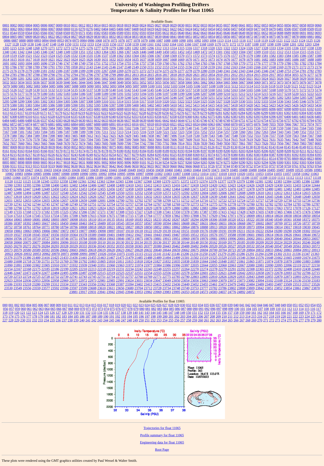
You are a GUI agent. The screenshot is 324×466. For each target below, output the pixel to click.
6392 (249, 117)
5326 (211, 101)
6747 (211, 120)
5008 (150, 78)
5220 (295, 94)
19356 (55, 235)
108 (266, 309)
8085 (135, 147)
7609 (188, 139)
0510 (318, 29)
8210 (295, 151)
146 (164, 312)
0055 (280, 25)
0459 (249, 29)
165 (277, 312)
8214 (6, 155)
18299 (204, 219)
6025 (203, 109)
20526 (222, 246)
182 (58, 316)
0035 (219, 25)
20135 (148, 242)
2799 (112, 75)
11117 (308, 177)
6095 (264, 109)
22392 (278, 269)
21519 (204, 257)
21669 (297, 257)
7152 (226, 128)
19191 (222, 231)
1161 (150, 44)
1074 (106, 40)
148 (176, 312)
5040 (66, 82)
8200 (226, 151)
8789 (280, 158)
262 (212, 320)
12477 (241, 189)
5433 (310, 105)
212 (236, 316)
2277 (181, 71)
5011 (173, 78)
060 (23, 309)
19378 (83, 235)
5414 (203, 105)
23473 (222, 284)
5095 (128, 86)
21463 (101, 257)
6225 (119, 113)
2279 (196, 71)
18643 (213, 223)
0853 (204, 37)
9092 (105, 162)
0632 (165, 33)
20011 (260, 238)
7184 (44, 132)
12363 (101, 181)
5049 (120, 82)
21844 (204, 261)
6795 (318, 120)
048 (277, 305)
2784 (6, 75)
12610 (260, 193)
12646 (278, 197)
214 (247, 316)
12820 (64, 208)
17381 (194, 212)
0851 (188, 37)
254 (165, 320)
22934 (18, 280)
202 (176, 316)
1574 (211, 56)
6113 (6, 113)
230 (22, 320)
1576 (226, 56)
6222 (97, 113)
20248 (315, 242)
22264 (185, 269)
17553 (45, 216)
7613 (219, 139)
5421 (257, 105)
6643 (173, 120)
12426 (250, 185)
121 (22, 312)
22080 (250, 265)
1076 (121, 40)
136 (111, 312)
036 (212, 305)
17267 (92, 212)
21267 (213, 254)
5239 (120, 97)
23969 (157, 292)
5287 (310, 97)
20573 (8, 250)
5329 (234, 101)
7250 (188, 132)
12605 (213, 193)
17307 (111, 212)
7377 (318, 132)
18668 (241, 223)
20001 (241, 238)
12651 (8, 200)
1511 (272, 52)
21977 (148, 265)
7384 (28, 136)
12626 (92, 197)
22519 (111, 273)
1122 (287, 40)
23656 (120, 288)
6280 (211, 113)
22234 (129, 269)
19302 (306, 231)
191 (111, 316)
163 (265, 312)
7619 (249, 139)
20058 (8, 242)
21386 (27, 257)
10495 (271, 170)
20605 (83, 250)
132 (87, 312)
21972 (129, 265)
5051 (135, 82)
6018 (150, 109)
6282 (226, 113)
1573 (204, 56)
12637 (194, 197)
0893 (37, 40)
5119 (279, 86)
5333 (264, 101)
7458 (150, 136)
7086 (66, 128)
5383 (28, 105)
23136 (297, 280)
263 (218, 320)
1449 (158, 52)
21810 (111, 261)
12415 (166, 185)
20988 (74, 254)
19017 (288, 227)
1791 (51, 67)
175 (16, 316)
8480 (166, 158)
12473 (213, 189)
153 (206, 312)
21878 (278, 261)
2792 (66, 75)
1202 (300, 44)
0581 (89, 33)
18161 (120, 219)
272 (271, 320)
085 (171, 309)
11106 (245, 177)
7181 (21, 132)
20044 (297, 238)
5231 (59, 97)
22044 (204, 265)
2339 (211, 71)
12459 (139, 189)
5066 (234, 82)
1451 (173, 52)
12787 (316, 204)
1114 (228, 40)
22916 (316, 276)
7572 (13, 139)
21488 (148, 257)
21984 (157, 265)
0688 (280, 33)
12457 (120, 189)
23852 (278, 288)
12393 (18, 185)
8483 (188, 158)
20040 (278, 238)
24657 (222, 292)
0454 (211, 29)
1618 (36, 59)
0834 (127, 37)
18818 (92, 227)
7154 (242, 128)
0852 (196, 37)
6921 (173, 124)
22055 (213, 265)
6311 (36, 117)
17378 (185, 212)
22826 (222, 276)
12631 (139, 197)
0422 (173, 29)
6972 (242, 124)
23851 (269, 288)
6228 (142, 113)
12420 (213, 185)
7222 (173, 132)
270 (259, 320)
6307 (6, 117)
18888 (204, 227)
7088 (74, 128)
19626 (288, 235)
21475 (120, 257)
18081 (36, 219)
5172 (303, 90)
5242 (143, 97)
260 (200, 320)
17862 (176, 216)
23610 (101, 288)
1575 (219, 56)
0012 (82, 25)
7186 (59, 132)
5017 (219, 78)
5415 (211, 105)
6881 (51, 124)
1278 (105, 48)
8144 (280, 147)
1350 (74, 52)
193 (123, 316)
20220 (269, 242)
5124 (317, 86)
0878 (295, 37)
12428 (259, 185)
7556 (265, 136)
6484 (6, 120)
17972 (241, 216)
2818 (173, 75)
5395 (97, 105)
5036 (36, 82)
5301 (36, 101)
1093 (205, 40)
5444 (13, 109)
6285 (249, 113)
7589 (74, 139)
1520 (21, 56)
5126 (13, 90)
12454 (92, 189)
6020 (165, 109)
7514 (181, 136)
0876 (280, 37)
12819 (55, 208)
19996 (232, 238)
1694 (28, 63)
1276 (89, 48)
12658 (73, 200)
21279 (222, 254)
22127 (306, 265)
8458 (97, 158)
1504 (242, 52)
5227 (28, 97)
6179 (58, 113)
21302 (278, 254)
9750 (242, 166)
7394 (44, 136)
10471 (215, 170)
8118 (181, 147)
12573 (167, 193)
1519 (13, 56)
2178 (21, 71)
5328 (226, 101)
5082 (29, 86)
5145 (150, 90)
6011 (135, 109)
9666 (188, 166)
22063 (232, 265)
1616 (21, 59)
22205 (73, 269)
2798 (105, 75)
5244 (158, 97)
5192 (127, 94)
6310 (28, 117)
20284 (45, 246)
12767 (157, 204)
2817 (166, 75)
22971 (73, 280)
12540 (64, 193)
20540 (269, 246)
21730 (36, 261)
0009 (59, 25)
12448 (36, 189)
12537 (55, 193)
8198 (211, 151)
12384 (287, 181)
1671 (196, 59)
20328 (64, 246)
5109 (219, 86)
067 (64, 309)
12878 (157, 208)
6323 (43, 117)
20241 (297, 242)
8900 (36, 162)
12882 (194, 208)
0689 (287, 33)
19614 (269, 235)
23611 (111, 288)
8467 (120, 158)
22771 (157, 276)
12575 (176, 193)
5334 (272, 101)
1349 (66, 52)
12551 (129, 193)
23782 (213, 288)
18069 (27, 219)
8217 (28, 155)
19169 (194, 231)
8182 (127, 151)
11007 (177, 174)
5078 (318, 82)
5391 (82, 105)
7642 (295, 139)
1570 (181, 56)
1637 (143, 59)
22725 (36, 276)
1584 (287, 56)
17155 (18, 212)
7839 (204, 143)
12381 (259, 181)
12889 (250, 208)
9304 (310, 162)
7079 (13, 128)
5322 (181, 101)
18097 (64, 219)
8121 (188, 147)
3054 (287, 75)
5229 (44, 97)
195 (135, 316)
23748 (176, 288)
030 (182, 305)
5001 (97, 78)
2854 (211, 75)
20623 (120, 250)
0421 (165, 29)
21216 (194, 254)
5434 (318, 105)
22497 (83, 273)
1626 (89, 59)
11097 (163, 177)
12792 (36, 208)
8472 (135, 158)
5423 (272, 105)
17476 (306, 212)
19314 (315, 231)
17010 (269, 208)
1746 (59, 63)
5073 (280, 82)
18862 (176, 227)
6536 (36, 120)
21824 (148, 261)
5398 (120, 105)
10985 (37, 174)
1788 (28, 67)
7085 (59, 128)
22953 (36, 280)
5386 (51, 105)
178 (34, 316)
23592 (55, 288)
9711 (204, 166)
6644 (181, 120)
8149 (302, 147)
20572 (316, 246)
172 (318, 312)
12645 (269, 197)
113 (295, 309)
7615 (234, 139)
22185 (45, 269)
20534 (260, 246)
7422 (105, 136)
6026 (211, 109)
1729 (51, 63)
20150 (204, 242)
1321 (219, 48)
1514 (295, 52)
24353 (185, 292)
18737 (306, 223)
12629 (120, 197)
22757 (129, 276)
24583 (213, 292)
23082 (250, 280)
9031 (82, 162)
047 (271, 305)
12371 (175, 181)
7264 (272, 132)
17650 (101, 216)
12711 (176, 200)
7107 (143, 128)
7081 (28, 128)
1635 (135, 59)
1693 (21, 63)
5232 (66, 97)
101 (242, 309)
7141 (196, 128)
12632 (148, 197)
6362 (203, 117)
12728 (269, 200)
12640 (222, 197)
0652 (264, 33)
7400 (59, 136)
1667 (166, 59)
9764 (318, 166)
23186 (8, 284)
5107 (204, 86)
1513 (287, 52)
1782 (303, 63)
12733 (297, 200)
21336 (296, 254)
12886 (232, 208)
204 (188, 316)
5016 (211, 78)
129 (70, 312)
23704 (138, 288)
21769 (64, 261)
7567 (310, 136)
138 (123, 312)
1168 (203, 44)
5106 (196, 86)
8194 (188, 151)
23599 (83, 288)
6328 (51, 117)
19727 (45, 238)
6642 (166, 120)
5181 (51, 94)
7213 (120, 132)
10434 (57, 170)
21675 (316, 257)
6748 (219, 120)
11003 (167, 174)
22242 (139, 269)
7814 (181, 143)
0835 (135, 37)
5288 (318, 97)
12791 (27, 208)
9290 (242, 162)
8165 (36, 151)
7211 (105, 132)
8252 (97, 155)
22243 (148, 269)
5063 (211, 82)
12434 (306, 185)
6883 (66, 124)
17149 (8, 212)
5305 (66, 101)
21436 (73, 257)
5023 (257, 78)
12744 (36, 204)
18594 (167, 223)
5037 (44, 82)
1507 (249, 52)
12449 (45, 189)
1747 (66, 63)
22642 (241, 273)
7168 (13, 132)
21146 (175, 254)
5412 (188, 105)
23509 (288, 284)
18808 (83, 227)
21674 (306, 257)
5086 (59, 86)
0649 (242, 33)
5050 (127, 82)
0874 (265, 37)
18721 (288, 223)
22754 (111, 276)
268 (248, 320)
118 (5, 312)
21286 (241, 254)
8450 (82, 158)
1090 (182, 40)
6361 (196, 117)
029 (176, 305)
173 (5, 316)
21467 (111, 257)
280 (319, 320)
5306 (74, 101)
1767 (219, 63)
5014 (196, 78)
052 (301, 305)
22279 (222, 269)
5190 (112, 94)
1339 (318, 48)
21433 (64, 257)
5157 (188, 90)
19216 (250, 231)
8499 (242, 158)
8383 (257, 155)
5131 (44, 90)
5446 (28, 109)
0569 (66, 33)
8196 (196, 151)
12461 (157, 189)
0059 (310, 25)
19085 (92, 231)
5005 (127, 78)
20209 (259, 242)
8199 (219, 151)
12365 (119, 181)
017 (105, 305)
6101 (302, 109)
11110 (272, 177)
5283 (287, 97)
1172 (233, 44)
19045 (316, 227)
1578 (242, 56)
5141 (120, 90)
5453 (82, 109)
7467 (158, 136)
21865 (250, 261)
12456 (111, 189)
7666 (51, 143)
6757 (287, 120)
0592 (135, 33)
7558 (280, 136)
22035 (194, 265)
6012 (142, 109)
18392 (27, 223)
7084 (51, 128)
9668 (196, 166)
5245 (166, 97)
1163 (165, 44)
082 (153, 309)
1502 (226, 52)
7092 (97, 128)
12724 (241, 200)
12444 (315, 185)
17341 (167, 212)
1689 (318, 59)
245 (111, 320)
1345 (36, 52)
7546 (219, 136)
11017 (213, 174)
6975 (249, 124)
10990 (84, 174)
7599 (127, 139)
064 (47, 309)
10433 (48, 170)
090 (195, 309)
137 (117, 312)
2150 (143, 67)
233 (40, 320)
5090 (90, 86)
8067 (105, 147)
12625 (83, 197)
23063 (204, 280)
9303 (303, 162)
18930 (232, 227)
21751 (45, 261)
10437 (85, 170)
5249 (196, 97)
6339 (104, 117)
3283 (36, 78)
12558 (148, 193)
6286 (257, 113)
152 (200, 312)
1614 (6, 59)
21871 (259, 261)
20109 (92, 242)
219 (277, 316)
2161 (219, 67)
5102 (166, 86)
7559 (287, 136)
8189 (166, 151)
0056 (287, 25)
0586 (112, 33)
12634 (167, 197)
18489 (101, 223)
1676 (226, 59)
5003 (112, 78)
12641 (232, 197)
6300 (272, 113)
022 (135, 305)
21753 (55, 261)
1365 (112, 52)
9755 (264, 166)
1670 (188, 59)
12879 (167, 208)
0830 (97, 37)
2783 (318, 71)
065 (52, 309)
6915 (127, 124)
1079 (144, 40)
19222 (259, 231)
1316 (188, 48)
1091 (190, 40)
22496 (73, 273)
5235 (89, 97)
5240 (127, 97)
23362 (101, 284)
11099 (182, 177)
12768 (167, 204)
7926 (265, 143)
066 (58, 309)
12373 (194, 181)
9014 (51, 162)
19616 (278, 235)
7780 (150, 143)
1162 (158, 44)
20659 (176, 250)
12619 (27, 197)
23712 (148, 288)
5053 (150, 82)
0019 (127, 25)
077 (124, 309)
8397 (6, 158)
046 (265, 305)
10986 (47, 174)
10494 (262, 170)
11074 (35, 177)
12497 (45, 193)
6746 (203, 120)
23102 (269, 280)
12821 (73, 208)
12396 (36, 185)
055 (318, 305)
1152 (83, 44)
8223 (44, 155)
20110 (101, 242)
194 (129, 316)
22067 (241, 265)
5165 (249, 90)
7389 (36, 136)
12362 (91, 181)
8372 (204, 155)
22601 (204, 273)
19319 (8, 235)
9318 (44, 166)
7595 (97, 139)
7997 (310, 143)
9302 (295, 162)
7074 (310, 124)
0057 (295, 25)
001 (11, 305)
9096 (127, 162)
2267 (105, 71)
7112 (150, 128)
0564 (28, 33)
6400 (287, 117)
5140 (112, 90)
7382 (21, 136)
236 (58, 320)
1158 (128, 44)
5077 (310, 82)
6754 (264, 120)
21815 (129, 261)
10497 (280, 170)
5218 (287, 94)
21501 (185, 257)
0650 (249, 33)
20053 (306, 238)
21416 (45, 257)
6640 (150, 120)
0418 (142, 29)
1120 (272, 40)
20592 (45, 250)
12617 (8, 197)
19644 (306, 235)
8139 (257, 147)
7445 (135, 136)
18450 (64, 223)
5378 (6, 105)
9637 (105, 166)
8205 (257, 151)
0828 (82, 37)
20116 (111, 242)
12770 (185, 204)
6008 (120, 109)
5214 (257, 94)
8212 (310, 151)
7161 (295, 128)
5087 (67, 86)
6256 (165, 113)
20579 (18, 250)
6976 (257, 124)
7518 (188, 136)
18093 (55, 219)
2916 (264, 75)
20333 (83, 246)
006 (40, 305)
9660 (173, 166)
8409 (36, 158)
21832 (166, 261)
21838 (185, 261)
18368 (297, 219)
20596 (55, 250)
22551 (139, 273)
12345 (45, 181)
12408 (111, 185)
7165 (310, 128)
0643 (203, 33)
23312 (55, 284)
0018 (120, 25)
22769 (148, 276)
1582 (272, 56)
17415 (222, 212)
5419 (242, 105)
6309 (21, 117)
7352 (302, 132)
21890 (8, 265)
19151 (185, 231)
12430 (278, 185)
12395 (27, 185)
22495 (64, 273)
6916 (135, 124)
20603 (73, 250)
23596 (64, 288)
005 (34, 305)
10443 (113, 170)
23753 (194, 288)
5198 (173, 94)
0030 (181, 25)
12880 (176, 208)
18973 (250, 227)
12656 (55, 200)
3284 (44, 78)
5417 (226, 105)
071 (88, 309)
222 (295, 316)
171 (313, 312)
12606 (222, 193)
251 (147, 320)
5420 (249, 105)
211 (230, 316)
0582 (97, 33)
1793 (59, 67)
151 (194, 312)
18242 (166, 219)
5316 (135, 101)
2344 (249, 71)
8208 (280, 151)
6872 (13, 124)
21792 (83, 261)
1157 (120, 44)
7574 (21, 139)
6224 (112, 113)
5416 (219, 105)
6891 (112, 124)
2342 (234, 71)
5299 (21, 101)
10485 (234, 170)
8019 (28, 147)
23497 (278, 284)
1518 (6, 56)
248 (129, 320)
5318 (150, 101)
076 (118, 309)
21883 (306, 261)
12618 (18, 197)
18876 (194, 227)
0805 (13, 37)
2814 (143, 75)
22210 (83, 269)
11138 (36, 181)
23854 (287, 288)
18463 (83, 223)
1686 (295, 59)
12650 (316, 197)
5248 (188, 97)
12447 (27, 189)
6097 (280, 109)
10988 (65, 174)
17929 (213, 216)
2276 (173, 71)
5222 (310, 94)
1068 (98, 40)
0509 (310, 29)
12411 (139, 185)
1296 (150, 48)
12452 (73, 189)
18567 (148, 223)
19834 (101, 238)
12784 (288, 204)
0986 (91, 40)
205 (194, 316)
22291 (232, 269)
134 (99, 312)
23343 (83, 284)
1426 (135, 52)
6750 (234, 120)
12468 (185, 189)
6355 (150, 117)
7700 (127, 143)
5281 (272, 97)
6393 (257, 117)
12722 (222, 200)
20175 (231, 242)
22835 (241, 276)
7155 (249, 128)
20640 (157, 250)
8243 (74, 155)
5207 (204, 94)
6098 (287, 109)
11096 (154, 177)
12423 (231, 185)
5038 (51, 82)
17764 (148, 216)
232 (34, 320)
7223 (181, 132)
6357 (165, 117)
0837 (150, 37)
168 (295, 312)
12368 (147, 181)
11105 (236, 177)
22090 (269, 265)
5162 (226, 90)
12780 (250, 204)
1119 (264, 40)
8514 (272, 158)
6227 (135, 113)
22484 (55, 273)
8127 (219, 147)
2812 (127, 75)
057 (11, 309)
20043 (287, 238)
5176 (13, 94)
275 (289, 320)
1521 (28, 56)
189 (99, 316)
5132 (51, 90)
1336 (295, 48)
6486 (21, 120)
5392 (89, 105)
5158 (196, 90)
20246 (306, 242)
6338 (97, 117)
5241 (135, 97)
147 (170, 312)
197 (147, 316)
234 (46, 320)
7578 (36, 139)
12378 (231, 181)
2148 (127, 67)
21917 (64, 265)
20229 (287, 242)
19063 (27, 231)
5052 (143, 82)
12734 (306, 200)
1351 (82, 52)
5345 (295, 101)
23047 (157, 280)
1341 (13, 52)
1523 (44, 56)
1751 (97, 63)
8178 (105, 151)
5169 (280, 90)
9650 (135, 166)
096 (212, 309)
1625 (82, 59)
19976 (204, 238)
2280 (204, 71)
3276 (302, 75)
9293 (257, 162)
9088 (89, 162)
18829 (139, 227)
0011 (74, 25)
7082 (36, 128)
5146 (158, 90)
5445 (21, 109)
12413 (157, 185)
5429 (302, 105)
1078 (136, 40)
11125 (27, 181)
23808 (241, 288)
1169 (210, 44)
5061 (196, 82)
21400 (36, 257)
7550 (242, 136)
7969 (295, 143)
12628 (111, 197)
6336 (82, 117)
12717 (213, 200)
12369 (157, 181)
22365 (260, 269)
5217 (280, 94)
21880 (297, 261)
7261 (249, 132)
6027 (219, 109)
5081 (21, 86)
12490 (18, 193)
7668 (59, 143)
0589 (120, 33)
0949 (53, 40)
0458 (242, 29)
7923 (257, 143)
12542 (83, 193)
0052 (257, 25)
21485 (139, 257)
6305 (310, 113)
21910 (55, 265)
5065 (226, 82)
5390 (74, 105)
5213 (249, 94)
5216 (272, 94)
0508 (302, 29)
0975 (75, 40)
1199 (277, 44)
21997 (185, 265)
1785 (6, 67)
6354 (142, 117)
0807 (21, 37)
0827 (74, 37)
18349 (278, 219)
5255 (234, 97)
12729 (278, 200)
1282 (135, 48)
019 (117, 305)
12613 (287, 193)
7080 (21, 128)
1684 (280, 59)
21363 (315, 254)
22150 (315, 265)
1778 (272, 63)
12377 (222, 181)
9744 (226, 166)
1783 (310, 63)
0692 (310, 33)
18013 (260, 216)
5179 (36, 94)
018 (111, 305)
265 (230, 320)
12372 (185, 181)
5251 (211, 97)
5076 (303, 82)
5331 (249, 101)
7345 (287, 132)
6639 (143, 120)
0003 (21, 25)
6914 (120, 124)
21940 (92, 265)
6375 (211, 117)
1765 (204, 63)
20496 (204, 246)
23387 (120, 284)
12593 (194, 193)
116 (312, 309)
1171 (225, 44)
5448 (44, 109)
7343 (280, 132)
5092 (105, 86)
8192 (173, 151)
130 (76, 312)
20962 (46, 254)
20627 (129, 250)
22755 (120, 276)
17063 (278, 208)
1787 (21, 67)
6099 (295, 109)
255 (171, 320)
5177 (21, 94)
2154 (173, 67)
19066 (45, 231)
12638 (204, 197)
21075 (120, 254)
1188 (255, 44)
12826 (120, 208)
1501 (219, 52)
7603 (150, 139)
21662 (278, 257)
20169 (222, 242)
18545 (120, 223)
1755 (127, 63)
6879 (44, 124)
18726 (297, 223)
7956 (280, 143)
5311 (112, 101)
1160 (143, 44)
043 (253, 305)
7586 (59, 139)
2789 (44, 75)
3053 (280, 75)
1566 (150, 56)
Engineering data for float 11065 (162, 442)
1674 (219, 59)
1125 (309, 40)
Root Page (162, 449)
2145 (105, 67)
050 (289, 305)
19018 (297, 227)
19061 (18, 231)
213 (241, 316)
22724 (27, 276)
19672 (316, 235)
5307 (82, 101)
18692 (260, 223)
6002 (105, 109)
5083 (36, 86)
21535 (232, 257)
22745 (92, 276)
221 (289, 316)
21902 (36, 265)
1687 (303, 59)
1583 (280, 56)
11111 (281, 177)
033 (194, 305)
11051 (250, 174)
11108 (263, 177)
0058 (302, 25)
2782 (310, 71)
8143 (272, 147)
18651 (222, 223)
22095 (278, 265)
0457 (234, 29)
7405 (74, 136)
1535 (89, 56)
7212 (112, 132)
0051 (249, 25)
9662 (181, 166)
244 (105, 320)
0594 (150, 33)
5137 (89, 90)
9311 (13, 166)
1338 (310, 48)
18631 (204, 223)
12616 (315, 193)
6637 (127, 120)
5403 (158, 105)
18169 (129, 219)
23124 (288, 280)
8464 (112, 158)
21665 (288, 257)
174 (11, 316)
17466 (288, 212)
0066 (44, 29)
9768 (20, 170)
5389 (66, 105)
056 (5, 309)
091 (201, 309)
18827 (129, 227)
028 (170, 305)
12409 (120, 185)
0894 (45, 40)
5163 (234, 90)
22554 (148, 273)
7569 (6, 139)
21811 (120, 261)
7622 (264, 139)
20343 (101, 246)
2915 (257, 75)
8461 (105, 158)
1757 (143, 63)
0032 (196, 25)
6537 (44, 120)
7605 (166, 139)
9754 (257, 166)
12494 (27, 193)
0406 (120, 29)
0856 (226, 37)
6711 (188, 120)
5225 (13, 97)
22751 (101, 276)
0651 (257, 33)
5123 (310, 86)
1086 (152, 40)
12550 (120, 193)
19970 (194, 238)
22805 (204, 276)
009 (58, 305)
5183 (66, 94)
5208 (211, 94)
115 (307, 309)
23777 (204, 288)
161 (253, 312)
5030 (310, 78)
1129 (23, 44)
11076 (44, 177)
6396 (272, 117)
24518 (194, 292)
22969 (64, 280)
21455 (92, 257)
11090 (108, 177)
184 (70, 316)
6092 (242, 109)
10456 (150, 170)
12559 (157, 193)
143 (147, 312)
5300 (28, 101)
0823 (59, 37)
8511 (265, 158)
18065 (18, 219)
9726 (211, 166)
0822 (51, 37)
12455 (101, 189)
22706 (306, 273)
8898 (21, 162)
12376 (212, 181)
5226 (21, 97)
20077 (36, 242)
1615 (13, 59)
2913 (242, 75)
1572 (196, 56)
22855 (269, 276)
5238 (112, 97)
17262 (73, 212)
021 (129, 305)
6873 (21, 124)
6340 (112, 117)
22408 (288, 269)
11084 (71, 177)
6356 (158, 117)
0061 (6, 29)
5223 (318, 94)
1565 (143, 56)
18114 (101, 219)
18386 (8, 223)
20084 (45, 242)
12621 (45, 197)
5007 (143, 78)
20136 (157, 242)
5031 (318, 78)
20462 (176, 246)
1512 (280, 52)
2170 (287, 67)
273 (277, 320)
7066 (287, 124)
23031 (139, 280)
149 (182, 312)
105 (254, 309)
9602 (66, 166)
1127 (8, 44)
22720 (8, 276)
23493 (269, 284)
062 (35, 309)
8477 (158, 158)
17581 (64, 216)
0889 (30, 40)
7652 (6, 143)
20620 (111, 250)
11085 (81, 177)
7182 (28, 132)
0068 (59, 29)
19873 (129, 238)
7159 (280, 128)
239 (76, 320)
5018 (226, 78)
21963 (120, 265)
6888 (97, 124)
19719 (36, 238)
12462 (167, 189)
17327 (139, 212)
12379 (240, 181)
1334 (280, 48)
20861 (288, 250)
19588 (232, 235)
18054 (316, 216)
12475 (222, 189)
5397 (112, 105)
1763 (188, 63)
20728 (241, 250)
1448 (150, 52)
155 (218, 312)
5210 (226, 94)
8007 (6, 147)
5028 (295, 78)
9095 (120, 162)
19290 (287, 231)
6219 (81, 113)
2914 (249, 75)
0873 (257, 37)
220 (283, 316)
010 (64, 305)
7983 (303, 143)
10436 (76, 170)
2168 (272, 67)
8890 (318, 158)
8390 (280, 155)
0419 (150, 29)
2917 (272, 75)
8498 (234, 158)
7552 (249, 136)
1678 (242, 59)
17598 (73, 216)
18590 (157, 223)
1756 (135, 63)
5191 (120, 94)
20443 (167, 246)
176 (22, 316)
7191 (97, 132)
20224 (278, 242)
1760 (166, 63)
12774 (204, 204)
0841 (173, 37)
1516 (310, 52)
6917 (143, 124)
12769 (176, 204)
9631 (82, 166)
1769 (234, 63)
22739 (64, 276)
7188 (74, 132)
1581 (265, 56)
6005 (112, 109)
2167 (265, 67)
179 (40, 316)
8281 (143, 155)
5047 (105, 82)
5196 (158, 94)
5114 (249, 86)
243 (99, 320)
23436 (176, 284)
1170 (218, 44)
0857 (234, 37)
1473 (211, 52)
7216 (142, 132)
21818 (138, 261)
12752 (101, 204)
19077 (83, 231)
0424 (188, 29)
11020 (241, 174)
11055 (278, 174)
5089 (82, 86)
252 (153, 320)
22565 (176, 273)
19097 (111, 231)
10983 (19, 174)
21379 (18, 257)
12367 (138, 181)
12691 (101, 200)
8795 (287, 158)
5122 (302, 86)
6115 (13, 113)
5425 (287, 105)
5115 (257, 86)
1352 (89, 52)
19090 (101, 231)
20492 (194, 246)
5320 (165, 101)
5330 (242, 101)
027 (164, 305)
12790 (18, 208)
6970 (234, 124)
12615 (306, 193)
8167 (51, 151)
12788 (8, 208)
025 (153, 305)
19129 (157, 231)
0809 (28, 37)
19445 (167, 235)
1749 (82, 63)
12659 (83, 200)
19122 (148, 231)
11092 (127, 177)
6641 (158, 120)
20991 (83, 254)
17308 (120, 212)
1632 (112, 59)
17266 (83, 212)
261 (206, 320)
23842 (259, 288)
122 (28, 312)
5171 (295, 90)
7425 (112, 136)
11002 (158, 174)
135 (105, 312)
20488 (185, 246)
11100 (191, 177)
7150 (211, 128)
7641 (287, 139)
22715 (316, 273)
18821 (111, 227)
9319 (51, 166)
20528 (241, 246)
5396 (105, 105)
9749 (234, 166)
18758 (18, 227)
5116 (264, 86)
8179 (112, 151)
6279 (203, 113)
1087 (159, 40)
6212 (66, 113)
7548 (234, 136)
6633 (105, 120)
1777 (265, 63)
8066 (97, 147)
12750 (83, 204)
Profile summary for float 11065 (162, 435)
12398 (45, 185)
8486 (204, 158)
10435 (66, 170)
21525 (213, 257)
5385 (44, 105)
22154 (8, 269)
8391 (287, 155)
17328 (148, 212)
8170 (59, 151)
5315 (127, 101)
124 (40, 312)
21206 (185, 254)
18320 (231, 219)
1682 (265, 59)
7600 (135, 139)
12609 (250, 193)
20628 (139, 250)
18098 (73, 219)
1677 (234, 59)
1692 (13, 63)
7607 (181, 139)
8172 (66, 151)
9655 (150, 166)
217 (265, 316)
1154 (98, 44)
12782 (269, 204)
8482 (181, 158)
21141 (157, 254)
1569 (173, 56)
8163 (21, 151)
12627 (101, 197)
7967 (287, 143)
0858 (242, 37)
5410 (173, 105)
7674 (82, 143)
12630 (129, 197)
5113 (242, 86)
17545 (36, 216)
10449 (131, 170)
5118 (272, 86)
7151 (219, 128)
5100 (151, 86)
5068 (249, 82)
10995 (121, 174)
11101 (200, 177)
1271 (51, 48)
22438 (306, 269)
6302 (287, 113)
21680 (8, 261)
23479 (232, 284)
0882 (318, 37)
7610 (196, 139)
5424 (280, 105)
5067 (242, 82)
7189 (82, 132)
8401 (13, 158)
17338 (157, 212)
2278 (188, 71)
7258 (234, 132)
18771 (45, 227)
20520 (213, 246)
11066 (16, 177)
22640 (232, 273)
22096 (288, 265)
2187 (66, 71)
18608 (185, 223)
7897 (249, 143)
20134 (138, 242)
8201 (234, 151)
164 (271, 312)
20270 (18, 246)
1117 (250, 40)
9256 (173, 162)
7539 (204, 136)
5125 (6, 90)
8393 (303, 155)
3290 (89, 78)
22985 (111, 280)
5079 (6, 86)
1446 (143, 52)
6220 (89, 113)
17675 (111, 216)
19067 (55, 231)
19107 (120, 231)
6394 (264, 117)
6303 (295, 113)
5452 (74, 109)
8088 (150, 147)
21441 (83, 257)
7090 (89, 128)
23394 (129, 284)
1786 (13, 67)
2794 (74, 75)
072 (94, 309)
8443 (59, 158)
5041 (74, 82)
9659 (166, 166)
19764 (83, 238)
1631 (105, 59)
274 (283, 320)
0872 (249, 37)
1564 (135, 56)
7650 (318, 139)
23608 (92, 288)
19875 (139, 238)
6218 (74, 113)
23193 (18, 284)
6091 (234, 109)
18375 (315, 219)
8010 (21, 147)
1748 (74, 63)
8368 (188, 155)
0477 (257, 29)
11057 (287, 174)
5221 (302, 94)
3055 (295, 75)
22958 (55, 280)
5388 (59, 105)
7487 (166, 136)
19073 (73, 231)
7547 (226, 136)
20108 (83, 242)
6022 (181, 109)
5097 (135, 86)
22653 (250, 273)
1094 (213, 40)
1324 (242, 48)
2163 (234, 67)
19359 (64, 235)
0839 (158, 37)
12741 (18, 204)
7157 (264, 128)
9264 (196, 162)
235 (52, 320)
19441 (148, 235)
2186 (59, 71)
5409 (166, 105)
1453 (188, 52)
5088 (75, 86)
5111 (227, 86)
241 (88, 320)
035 (206, 305)
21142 (166, 254)
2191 (97, 71)
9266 (211, 162)
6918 (150, 124)
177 (28, 316)
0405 (112, 29)
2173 (310, 67)
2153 (166, 67)
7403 (66, 136)
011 (70, 305)
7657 (13, 143)
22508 (92, 273)
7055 (272, 124)
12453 (83, 189)
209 (218, 316)
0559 (21, 33)
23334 (64, 284)
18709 (278, 223)
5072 (272, 82)
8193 (181, 151)
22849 (260, 276)
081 (147, 309)
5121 (294, 86)
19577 (222, 235)
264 (224, 320)
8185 (150, 151)
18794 (64, 227)
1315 (181, 48)
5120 (287, 86)
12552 (139, 193)
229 (16, 320)
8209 (287, 151)
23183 (316, 280)
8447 (74, 158)
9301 (287, 162)
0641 (188, 33)
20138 (176, 242)
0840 (166, 37)
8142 (264, 147)
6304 (302, 113)
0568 (59, 33)
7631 (272, 139)
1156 (113, 44)
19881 (157, 238)
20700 (213, 250)
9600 (59, 166)
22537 (129, 273)
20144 (185, 242)
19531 (204, 235)
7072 (303, 124)
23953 (139, 292)
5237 (105, 97)
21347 (306, 254)
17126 (306, 208)
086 (177, 309)
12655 (45, 200)
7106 (135, 128)
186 (82, 316)
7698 (112, 143)
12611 (269, 193)
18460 (73, 223)
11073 (25, 177)
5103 (174, 86)
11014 (204, 174)
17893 (185, 216)
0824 (66, 37)
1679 (249, 59)
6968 (226, 124)
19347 (45, 235)
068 (70, 309)
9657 (158, 166)
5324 (196, 101)
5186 (82, 94)
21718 (27, 261)
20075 (27, 242)
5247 (181, 97)
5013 (188, 78)
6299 (264, 113)
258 (188, 320)
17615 (92, 216)
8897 (13, 162)
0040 (234, 25)
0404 (104, 29)
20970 (55, 254)
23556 (27, 288)
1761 (173, 63)
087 (183, 309)
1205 (6, 48)
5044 (82, 82)
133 (93, 312)
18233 (157, 219)
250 (141, 320)
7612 (211, 139)
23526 (316, 284)
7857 (234, 143)
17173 (36, 212)
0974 (68, 40)
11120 (9, 181)
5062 (204, 82)
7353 (310, 132)
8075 (112, 147)
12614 (297, 193)
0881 (310, 37)
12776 (222, 204)
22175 (36, 269)
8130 (234, 147)
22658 (260, 273)
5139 (105, 90)
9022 (74, 162)
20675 (194, 250)
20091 (55, 242)
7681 (89, 143)
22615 (213, 273)
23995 (176, 292)
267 (242, 320)
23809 (250, 288)
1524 (51, 56)
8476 (150, 158)
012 (76, 305)
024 (147, 305)
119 (10, 312)
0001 (6, 25)
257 (182, 320)
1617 (28, 59)
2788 (36, 75)
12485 (316, 189)
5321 (173, 101)
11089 (99, 177)
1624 (74, 59)
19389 (92, 235)
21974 (139, 265)
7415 (97, 136)
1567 (158, 56)
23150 (306, 280)
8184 (143, 151)
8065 (89, 147)
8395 (318, 155)
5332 (257, 101)
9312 (21, 166)
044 (259, 305)
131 (81, 312)
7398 (51, 136)
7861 (242, 143)
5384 (36, 105)
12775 (213, 204)
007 (46, 305)
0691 (302, 33)
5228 (36, 97)
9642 (112, 166)
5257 (242, 97)
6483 (318, 117)
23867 (306, 288)
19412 (129, 235)
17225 (64, 212)
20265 (8, 246)
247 (123, 320)
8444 (66, 158)
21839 (194, 261)
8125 (203, 147)
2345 (257, 71)
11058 (296, 174)
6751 (242, 120)
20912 (306, 250)
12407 (101, 185)
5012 (181, 78)
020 (123, 305)
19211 (241, 231)
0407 (127, 29)
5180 (44, 94)
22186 (55, 269)
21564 (250, 257)
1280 (120, 48)
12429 (269, 185)
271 (265, 320)
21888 (315, 261)
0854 (211, 37)
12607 (232, 193)
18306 (213, 219)
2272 (143, 71)
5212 (242, 94)
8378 (226, 155)
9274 (219, 162)
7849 (219, 143)
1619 (44, 59)
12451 (64, 189)
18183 (138, 219)
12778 (232, 204)
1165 (180, 44)
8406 (21, 158)
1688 (310, 59)
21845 (213, 261)
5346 (302, 101)
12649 (306, 197)
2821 (196, 75)
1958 (74, 67)
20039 (269, 238)
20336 (92, 246)
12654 (36, 200)
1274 (74, 48)
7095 (105, 128)
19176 (204, 231)
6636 (120, 120)
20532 (250, 246)
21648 (269, 257)
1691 (6, 63)
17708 (120, 216)
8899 (28, 162)
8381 (242, 155)
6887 (89, 124)
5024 (264, 78)
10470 (206, 170)
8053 (82, 147)
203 (182, 316)
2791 (59, 75)
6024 (196, 109)
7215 (135, 132)
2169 (280, 67)
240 (82, 320)
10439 (94, 170)
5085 (52, 86)
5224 (6, 97)
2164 (242, 67)
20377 (148, 246)
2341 (226, 71)
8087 (143, 147)
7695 (105, 143)
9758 (280, 166)
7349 (295, 132)
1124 (302, 40)
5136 (82, 90)
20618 (92, 250)
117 (318, 309)
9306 (6, 166)
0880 (303, 37)
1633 (120, 59)
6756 (280, 120)
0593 (142, 33)
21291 (250, 254)
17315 (129, 212)
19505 (185, 235)
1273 (66, 48)
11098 (172, 177)
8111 (173, 147)
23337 (73, 284)
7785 (158, 143)
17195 (55, 212)
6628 (66, 120)
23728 (157, 288)
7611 (204, 139)
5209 (219, 94)
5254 (226, 97)
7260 (242, 132)
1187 (247, 44)
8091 (158, 147)
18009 (250, 216)
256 (176, 320)
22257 (176, 269)
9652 (143, 166)
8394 (310, 155)
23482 (241, 284)
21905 (45, 265)
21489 (157, 257)
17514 (8, 216)
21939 (83, 265)
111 (283, 309)
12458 (129, 189)
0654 (272, 33)
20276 (36, 246)
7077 (318, 124)
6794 (310, 120)
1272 (59, 48)
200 (165, 316)
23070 (222, 280)
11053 (259, 174)
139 (129, 312)
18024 (278, 216)
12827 (129, 208)
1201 (293, 44)
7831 (188, 143)
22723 (18, 276)
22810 (213, 276)
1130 (30, 44)
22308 (250, 269)
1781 (295, 63)
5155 (173, 90)
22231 (120, 269)
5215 (264, 94)
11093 (136, 177)
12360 (73, 181)
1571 (188, 56)
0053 (264, 25)
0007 (51, 25)
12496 (36, 193)
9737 (219, 166)
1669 (181, 59)
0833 (120, 37)
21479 (129, 257)
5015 (203, 78)
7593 (82, 139)
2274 (158, 71)
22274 (204, 269)
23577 (45, 288)
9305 (318, 162)
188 (94, 316)
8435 (51, 158)
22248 (157, 269)
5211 (234, 94)
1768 (226, 63)
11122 (18, 181)
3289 (82, 78)
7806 (173, 143)
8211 (303, 151)
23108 (278, 280)
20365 (139, 246)
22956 (45, 280)
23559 (36, 288)
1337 (303, 48)
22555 (157, 273)
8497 (226, 158)
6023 (188, 109)
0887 (14, 40)
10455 (141, 170)
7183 (36, 132)
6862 (6, 124)
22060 (222, 265)
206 (200, 316)
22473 (27, 273)
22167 (18, 269)
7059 (280, 124)
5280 (265, 97)
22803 (194, 276)
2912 (234, 75)
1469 (196, 52)
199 (159, 316)
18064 (8, 219)
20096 (64, 242)
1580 (257, 56)
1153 (90, 44)
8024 (36, 147)
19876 (148, 238)
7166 (318, 128)
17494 (316, 212)
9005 (44, 162)
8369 (196, 155)
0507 (295, 29)
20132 (129, 242)
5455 (89, 109)
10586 (308, 170)
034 (200, 305)
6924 (196, 124)
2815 (150, 75)
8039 (51, 147)
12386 (306, 181)
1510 (265, 52)
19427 (139, 235)
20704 (222, 250)
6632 (97, 120)
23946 (129, 292)
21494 (167, 257)
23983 (167, 292)
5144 (143, 90)
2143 (89, 67)
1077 (129, 40)
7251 (196, 132)
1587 (310, 56)
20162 (213, 242)
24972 (250, 292)
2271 (135, 71)
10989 (74, 174)
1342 (21, 52)
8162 (13, 151)
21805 (101, 261)
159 (241, 312)
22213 (92, 269)
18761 (27, 227)
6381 (219, 117)
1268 (36, 48)
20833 (269, 250)
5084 (44, 86)
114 (301, 309)
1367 (127, 52)
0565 (36, 33)
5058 (181, 82)
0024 (142, 25)
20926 (18, 254)
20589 (36, 250)
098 (224, 309)
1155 (105, 44)
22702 (297, 273)
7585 (51, 139)
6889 (105, 124)
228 (11, 320)
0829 (89, 37)
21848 (222, 261)
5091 (97, 86)
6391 (242, 117)
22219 (111, 269)
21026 (102, 254)
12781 (260, 204)
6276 (180, 113)
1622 (59, 59)
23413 (148, 284)
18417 (45, 223)
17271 (101, 212)
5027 (287, 78)
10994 (112, 174)
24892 (241, 292)
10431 (38, 170)
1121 (279, 40)
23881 (73, 292)
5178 (28, 94)
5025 (272, 78)
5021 (249, 78)
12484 (306, 189)
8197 (204, 151)
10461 (178, 170)
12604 (204, 193)
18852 (157, 227)
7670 (66, 143)
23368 (111, 284)
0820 (36, 37)
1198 (270, 44)
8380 (234, 155)
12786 (306, 204)
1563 (127, 56)
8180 (120, 151)
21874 (269, 261)
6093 (249, 109)
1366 (120, 52)
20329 (73, 246)
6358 (173, 117)
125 (46, 312)
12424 (241, 185)
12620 (36, 197)
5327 (219, 101)
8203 (242, 151)
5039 (59, 82)
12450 (55, 189)
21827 (157, 261)
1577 (234, 56)
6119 (28, 113)
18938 (241, 227)
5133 (59, 90)
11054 (269, 174)
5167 (265, 90)
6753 (257, 120)
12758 (139, 204)
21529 (222, 257)
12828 (139, 208)
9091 (97, 162)
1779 (280, 63)
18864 (185, 227)
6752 (249, 120)
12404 (83, 185)
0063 (21, 29)
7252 (203, 132)
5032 (6, 82)
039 (230, 305)
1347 (51, 52)
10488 (243, 170)
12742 (27, 204)
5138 (97, 90)
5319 (158, 101)
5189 (105, 94)
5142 (127, 90)
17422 (232, 212)
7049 (265, 124)
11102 (209, 177)
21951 (101, 265)
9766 (13, 170)
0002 (13, 25)
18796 (73, 227)
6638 (135, 120)
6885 (82, 124)
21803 (92, 261)
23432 (167, 284)
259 (194, 320)
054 (313, 305)
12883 (204, 208)
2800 (120, 75)
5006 (135, 78)
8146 (295, 147)
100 (236, 309)
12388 (315, 181)
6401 (295, 117)
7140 (188, 128)
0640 (181, 33)
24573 (204, 292)
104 (248, 309)
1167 (195, 44)
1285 (143, 48)
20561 (297, 246)
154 (212, 312)
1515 (302, 52)
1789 (36, 67)
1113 (220, 40)
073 (100, 309)
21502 (194, 257)
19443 (157, 235)
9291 (249, 162)
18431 (55, 223)
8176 (97, 151)
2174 (318, 67)
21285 (231, 254)
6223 (104, 113)
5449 (51, 109)
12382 (268, 181)
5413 (196, 105)
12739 (8, 204)
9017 (59, 162)
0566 (43, 33)
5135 (74, 90)
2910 (219, 75)
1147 (45, 44)
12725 (250, 200)
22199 (64, 269)
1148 (53, 44)
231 (28, 320)
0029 (173, 25)
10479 (225, 170)
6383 (234, 117)
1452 (181, 52)
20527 (232, 246)
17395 (213, 212)
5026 (280, 78)
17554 (55, 216)
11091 (117, 177)
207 (206, 316)
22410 (297, 269)
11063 (314, 174)
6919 (158, 124)
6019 (158, 109)
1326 (249, 48)
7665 (44, 143)
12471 (194, 189)
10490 (252, 170)
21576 (260, 257)
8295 (158, 155)
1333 (272, 48)
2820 (188, 75)
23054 (185, 280)
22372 (269, 269)
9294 (265, 162)
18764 (36, 227)
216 (259, 316)
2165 (249, 67)
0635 (173, 33)
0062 (13, 29)
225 (313, 316)
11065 (7, 177)
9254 (166, 162)
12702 (139, 200)
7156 (257, 128)
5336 (280, 101)
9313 (28, 166)
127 (58, 312)
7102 (127, 128)
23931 (92, 292)
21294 (259, 254)
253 (159, 320)
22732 (55, 276)
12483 (297, 189)
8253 (105, 155)
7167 (6, 132)
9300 (280, 162)
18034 (297, 216)
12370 (166, 181)
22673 (269, 273)
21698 (18, 261)
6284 (241, 113)
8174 (82, 151)
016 (99, 305)
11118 (317, 177)
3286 (59, 78)
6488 (28, 120)
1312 (158, 48)
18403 (36, 223)
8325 (173, 155)
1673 (211, 59)
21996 (176, 265)
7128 (165, 128)
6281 (218, 113)
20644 (167, 250)
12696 (111, 200)
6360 (188, 117)
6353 (135, 117)
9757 (272, 166)
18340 (269, 219)
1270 (44, 48)
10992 (102, 174)
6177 (51, 113)
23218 (27, 284)
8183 (135, 151)
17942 (222, 216)
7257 (226, 132)
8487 (211, 158)
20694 (204, 250)
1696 (44, 63)
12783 (278, 204)
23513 (297, 284)
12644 (260, 197)
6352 (127, 117)
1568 (166, 56)
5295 (6, 101)
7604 (158, 139)
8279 (135, 155)
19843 (111, 238)
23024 (129, 280)
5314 (120, 101)
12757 (129, 204)
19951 (176, 238)
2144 (97, 67)
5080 (14, 86)
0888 (22, 40)
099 (230, 309)
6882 (59, 124)
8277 (127, 155)
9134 (158, 162)
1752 (105, 63)
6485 (13, 120)
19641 (297, 235)
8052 (74, 147)
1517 (318, 52)
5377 (318, 101)
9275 (226, 162)
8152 (318, 147)
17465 (278, 212)
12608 (241, 193)
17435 (260, 212)
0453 (203, 29)
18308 (222, 219)
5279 (257, 97)
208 (212, 316)
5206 (196, 94)
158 (236, 312)
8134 (242, 147)
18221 (148, 219)
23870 (315, 288)
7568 (318, 136)
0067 (51, 29)
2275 (166, 71)
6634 (112, 120)
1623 (66, 59)
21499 (176, 257)
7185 (51, 132)
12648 (297, 197)
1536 (97, 56)
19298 (297, 231)
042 (247, 305)
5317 (142, 101)
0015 (104, 25)
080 (141, 309)
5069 (257, 82)
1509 (257, 52)
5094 (120, 86)
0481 (280, 29)
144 (153, 312)
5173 (310, 90)
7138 (173, 128)
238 (70, 320)
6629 (74, 120)
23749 (185, 288)
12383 (278, 181)
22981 (101, 280)
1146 (38, 44)
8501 (249, 158)
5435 (6, 109)
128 (64, 312)
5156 (181, 90)
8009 (13, 147)
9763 (310, 166)
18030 (288, 216)
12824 (101, 208)
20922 (9, 254)
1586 (303, 56)
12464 (176, 189)
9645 (120, 166)
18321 (241, 219)
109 (272, 309)
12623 (64, 197)
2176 (13, 71)
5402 (150, 105)
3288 (74, 78)
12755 (120, 204)
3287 (66, 78)
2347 (272, 71)
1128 (15, 44)
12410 (129, 185)
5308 (89, 101)
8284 (150, 155)
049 (283, 305)
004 (28, 305)
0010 (66, 25)
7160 (287, 128)
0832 (112, 37)
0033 (203, 25)
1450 (166, 52)
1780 (287, 63)
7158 (272, 128)
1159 (135, 44)
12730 (287, 200)
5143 (135, 90)
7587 (66, 139)
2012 (82, 67)
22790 (185, 276)
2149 (135, 67)
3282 (28, 78)
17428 (241, 212)
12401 (64, 185)
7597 (112, 139)
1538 (112, 56)
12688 (92, 200)
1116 (242, 40)
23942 (111, 292)
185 (76, 316)
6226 (127, 113)
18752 (8, 227)
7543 (211, 136)
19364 (73, 235)
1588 (318, 56)
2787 (28, 75)
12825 (111, 208)
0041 (242, 25)
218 (271, 316)
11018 (223, 174)
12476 (232, 189)
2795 (82, 75)
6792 (295, 120)
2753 (287, 71)
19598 (241, 235)
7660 (21, 143)
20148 (194, 242)
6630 (82, 120)
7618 (242, 139)
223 (301, 316)
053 (307, 305)
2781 (303, 71)
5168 (272, 90)
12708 (157, 200)
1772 (249, 63)
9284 (234, 162)
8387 (272, 155)
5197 (166, 94)
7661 (28, 143)
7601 (143, 139)
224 (307, 316)
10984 (28, 174)
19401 (111, 235)
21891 (18, 265)
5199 (181, 94)
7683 (97, 143)
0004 (28, 25)
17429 (250, 212)
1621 (51, 59)
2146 (112, 67)
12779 (241, 204)
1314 (173, 48)
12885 (222, 208)
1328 (265, 48)
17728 (139, 216)
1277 (97, 48)
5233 (74, 97)
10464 (197, 170)
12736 (315, 200)
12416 (176, 185)
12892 (260, 208)
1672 (204, 59)
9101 (143, 162)
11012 (195, 174)
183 (64, 316)
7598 (120, 139)
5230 (51, 97)
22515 (101, 273)
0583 (104, 33)
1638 (150, 59)
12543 (92, 193)
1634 (127, 59)
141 (141, 312)
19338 (27, 235)
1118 (257, 40)
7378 (6, 136)
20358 (129, 246)
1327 (257, 48)
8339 (181, 155)
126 (52, 312)
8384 (265, 155)
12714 (194, 200)
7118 (158, 128)
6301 (279, 113)
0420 (158, 29)
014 (87, 305)
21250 (203, 254)
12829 (148, 208)
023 (141, 305)
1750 (89, 63)
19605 (260, 235)
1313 (166, 48)
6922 (181, 124)
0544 (13, 33)
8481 (173, 158)
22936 (27, 280)
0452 (196, 29)
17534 (27, 216)
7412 (89, 136)
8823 (310, 158)
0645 (219, 33)
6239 (157, 113)
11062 (305, 174)
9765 (5, 170)
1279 (112, 48)
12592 (185, 193)
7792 (166, 143)
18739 (316, 223)
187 (88, 316)
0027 (158, 25)
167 (289, 312)
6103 (318, 109)
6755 (272, 120)
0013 (89, 25)
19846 (120, 238)
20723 (232, 250)
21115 (139, 254)
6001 (97, 109)
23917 (83, 292)
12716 (204, 200)
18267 (176, 219)
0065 (36, 29)
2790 (51, 75)
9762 (302, 166)
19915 (167, 238)
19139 (166, 231)
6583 (59, 120)
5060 (188, 82)
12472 (204, 189)
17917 (204, 216)
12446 (18, 189)
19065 (36, 231)
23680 (129, 288)
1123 (294, 40)
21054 (111, 254)
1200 (285, 44)
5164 (242, 90)
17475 (297, 212)
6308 (13, 117)
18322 (250, 219)
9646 (127, 166)
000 (5, 305)
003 (22, 305)
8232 (59, 155)
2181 (44, 71)
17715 (129, 216)
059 (17, 309)
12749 (73, 204)
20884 (297, 250)
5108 (212, 86)
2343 (242, 71)
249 (135, 320)
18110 (92, 219)
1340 (6, 52)
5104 (181, 86)
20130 (120, 242)
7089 (82, 128)
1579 (249, 56)
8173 (74, 151)
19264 (269, 231)
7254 (219, 132)
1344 (28, 52)
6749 (226, 120)
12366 (129, 181)
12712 (185, 200)
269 (253, 320)
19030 (306, 227)
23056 (194, 280)
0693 (318, 33)
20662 (185, 250)
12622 (55, 197)
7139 (181, 128)
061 (29, 309)
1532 (74, 56)
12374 (203, 181)
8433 (44, 158)
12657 (64, 200)
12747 (55, 204)
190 (105, 316)
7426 (120, 136)
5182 (59, 94)
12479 (260, 189)
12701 (129, 200)
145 (158, 312)
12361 (82, 181)
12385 (296, 181)
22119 (297, 265)
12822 (83, 208)
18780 (55, 227)
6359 (181, 117)
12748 (64, 204)
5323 (188, 101)
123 (34, 312)
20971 (65, 254)
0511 (6, 33)
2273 (150, 71)
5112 (234, 86)
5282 (280, 97)
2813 (135, 75)
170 (307, 312)
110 (278, 309)
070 (82, 309)
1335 (287, 48)
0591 (127, 33)
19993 (222, 238)
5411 (181, 105)
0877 (287, 37)
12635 (176, 197)
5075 (295, 82)
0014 (97, 25)
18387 (18, 223)
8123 (196, 147)
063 (41, 309)
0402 (97, 29)
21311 (287, 254)
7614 (226, 139)
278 (307, 320)
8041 (59, 147)
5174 (318, 90)
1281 (127, 48)
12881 (185, 208)
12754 (111, 204)
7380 (13, 136)
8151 (310, 147)
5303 (51, 101)
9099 (135, 162)
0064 (28, 29)
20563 (306, 246)
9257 (181, 162)
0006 (44, 25)
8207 (272, 151)
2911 (226, 75)
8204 (249, 151)
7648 (310, 139)
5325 (203, 101)
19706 (18, 238)
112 (289, 309)
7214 (127, 132)
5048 (112, 82)
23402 (139, 284)
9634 (97, 166)
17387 (204, 212)
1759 (158, 63)
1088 (167, 40)
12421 (222, 185)
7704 (135, 143)
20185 (241, 242)
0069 (66, 29)
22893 (297, 276)
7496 (173, 136)
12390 (8, 185)
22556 (167, 273)
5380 (13, 105)
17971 (232, 216)
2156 (188, 67)
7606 (173, 139)
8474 (143, 158)
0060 (318, 25)
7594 (89, 139)
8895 (6, 162)
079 (135, 309)
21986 (167, 265)
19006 (269, 227)
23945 (120, 292)
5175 (6, 94)
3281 (21, 78)
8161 (6, 151)
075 (112, 309)
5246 (173, 97)
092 (207, 309)
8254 (112, 155)
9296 (272, 162)
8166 (44, 151)
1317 (196, 48)
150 (188, 312)
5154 (166, 90)
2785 (13, 75)
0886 (7, 40)
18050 (306, 216)
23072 (232, 280)
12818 (45, 208)
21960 (111, 265)
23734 (166, 288)
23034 (148, 280)
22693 (288, 273)
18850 (148, 227)
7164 (302, 128)
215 (253, 316)
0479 (272, 29)
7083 (44, 128)
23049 (167, 280)
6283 (234, 113)
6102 (310, 109)
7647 (302, 139)
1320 (211, 48)
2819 (181, 75)
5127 (21, 90)
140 (135, 312)
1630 (97, 59)
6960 (204, 124)
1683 (272, 59)
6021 (173, 109)
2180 (36, 71)
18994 (260, 227)
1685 (287, 59)
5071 (265, 82)
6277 (188, 113)
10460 (169, 170)
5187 (89, 94)
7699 (120, 143)
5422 (264, 105)
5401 (143, 105)
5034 (21, 82)
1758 (150, 63)
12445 (8, 189)
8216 (21, 155)
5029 (302, 78)
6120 (36, 113)
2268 (112, 71)
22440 (316, 269)
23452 (194, 284)
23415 (157, 284)
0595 (158, 33)
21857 (231, 261)
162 (259, 312)
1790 (44, 67)
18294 (194, 219)
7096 (112, 128)
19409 (120, 235)
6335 (74, 117)
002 (16, 305)
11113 (299, 177)
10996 (130, 174)
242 (94, 320)
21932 (73, 265)
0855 (219, 37)
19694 (8, 238)
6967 (219, 124)
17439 (269, 212)
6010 (127, 109)
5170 (287, 90)
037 (218, 305)
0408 (135, 29)
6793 (302, 120)
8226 (51, 155)
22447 (18, 273)
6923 (188, 124)
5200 (188, 94)
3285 (51, 78)
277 (301, 320)
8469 (127, 158)
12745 (45, 204)
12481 (278, 189)
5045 (89, 82)
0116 (74, 29)
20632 (148, 250)
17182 (45, 212)
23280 (36, 284)
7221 (165, 132)
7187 (66, 132)
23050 (176, 280)
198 (153, 316)
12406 (92, 185)
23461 (213, 284)
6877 (36, 124)
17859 (167, 216)
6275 (173, 113)
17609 (83, 216)
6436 (310, 117)
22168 (27, 269)
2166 (257, 67)
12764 (148, 204)
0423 (181, 29)
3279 (6, 78)
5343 (287, 101)
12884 (213, 208)
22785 (176, 276)
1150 (68, 44)
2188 (74, 71)
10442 (103, 170)
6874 (28, 124)
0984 (83, 40)
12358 (63, 181)
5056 (166, 82)
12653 (27, 200)
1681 (257, 59)
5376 (310, 101)
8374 (211, 155)
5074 (287, 82)
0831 (105, 37)
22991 (120, 280)
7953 (272, 143)
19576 (213, 235)
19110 (129, 231)
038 (224, 305)
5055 (158, 82)
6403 (302, 117)
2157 (196, 67)
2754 (295, 71)
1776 (257, 63)
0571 (82, 33)
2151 (150, 67)
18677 (250, 223)
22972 (83, 280)
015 (93, 305)
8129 (226, 147)
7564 (303, 136)
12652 (18, 200)
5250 (204, 97)
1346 (44, 52)
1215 (13, 48)
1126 (317, 40)
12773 (194, 204)
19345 (36, 235)
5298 (13, 101)
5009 (158, 78)
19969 (185, 238)
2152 (158, 67)
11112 (290, 177)
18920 (222, 227)
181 (52, 316)
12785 (297, 204)
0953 (60, 40)
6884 (74, 124)
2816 (158, 75)
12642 (241, 197)
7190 (89, 132)
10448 (122, 170)
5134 (66, 90)
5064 (219, 82)
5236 (97, 97)
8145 (287, 147)
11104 (227, 177)
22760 (139, 276)
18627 (194, 223)
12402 (73, 185)
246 (117, 320)
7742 (143, 143)
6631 (89, 120)
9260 (188, 162)
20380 (157, 246)
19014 (278, 227)
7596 (105, 139)
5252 (219, 97)
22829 (232, 276)
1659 (158, 59)
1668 (173, 59)
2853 (204, 75)
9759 (287, 166)
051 (295, 305)
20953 (37, 254)
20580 (27, 250)
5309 (97, 101)
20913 (316, 250)
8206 (265, 151)
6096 (272, 109)
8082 (127, 147)
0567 (51, 33)
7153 (234, 128)
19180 (213, 231)
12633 (157, 197)
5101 (158, 86)
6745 (196, 120)
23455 (204, 284)
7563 (295, 136)
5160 (211, 90)
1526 (66, 56)
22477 (45, 273)
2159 (211, 67)
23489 (260, 284)
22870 (278, 276)
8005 (318, 143)
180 (46, 316)
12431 (287, 185)
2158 (204, 67)
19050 (8, 231)
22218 (101, 269)
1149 (60, 44)
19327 (18, 235)
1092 (197, 40)
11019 (232, 174)
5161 (219, 90)
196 (141, 316)
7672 (74, 143)
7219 (150, 132)
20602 (64, 250)
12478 (250, 189)
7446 (143, 136)
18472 (92, 223)
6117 (21, 113)
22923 (8, 280)
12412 (148, 185)
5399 (127, 105)
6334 (66, 117)
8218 (36, 155)
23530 (8, 288)
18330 (259, 219)
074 (106, 309)
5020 (242, 78)
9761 (295, 166)
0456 (226, 29)
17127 (316, 208)
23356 (92, 284)
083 (159, 309)
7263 (264, 132)
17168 (27, 212)
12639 (213, 197)
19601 (250, 235)
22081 (260, 265)
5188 (97, 94)
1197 (262, 44)
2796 (89, 75)
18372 (306, 219)
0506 (287, 29)
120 (16, 312)
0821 (44, 37)
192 (117, 316)
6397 (280, 117)
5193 (135, 94)
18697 (269, 223)
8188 (158, 151)
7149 (203, 128)
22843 (250, 276)
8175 (89, 151)
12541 (73, 193)
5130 (36, 90)
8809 (295, 158)
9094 (112, 162)
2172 (303, 67)
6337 (89, 117)
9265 (204, 162)
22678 (278, 273)
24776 (232, 292)
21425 (55, 257)
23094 (260, 280)
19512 (194, 235)
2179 (28, 71)
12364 (110, 181)
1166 (188, 44)
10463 (187, 170)
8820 (302, 158)
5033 (13, 82)
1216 (21, 48)
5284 (295, 97)
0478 (264, 29)
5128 (28, 90)
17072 (288, 208)
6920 (166, 124)
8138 (249, 147)
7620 (257, 139)
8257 (120, 155)
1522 (36, 56)
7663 (36, 143)
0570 (74, 33)
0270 (82, 29)
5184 (74, 94)
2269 (120, 71)
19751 (73, 238)
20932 (27, 254)
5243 (150, 97)
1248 (28, 48)
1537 (105, 56)
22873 (288, 276)
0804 (6, 37)
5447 (36, 109)
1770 (242, 63)
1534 (82, 56)
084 (165, 309)
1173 (240, 44)
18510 (111, 223)
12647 (288, 197)
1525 (59, 56)
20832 (260, 250)
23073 (241, 280)
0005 (36, 25)
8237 (66, 155)
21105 (130, 254)
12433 (297, 185)
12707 (148, 200)
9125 (150, 162)
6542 (51, 120)
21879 (287, 261)
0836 (143, 37)
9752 (249, 166)
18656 (232, 223)
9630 (74, 166)
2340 (219, 71)
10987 (56, 174)
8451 (89, 158)
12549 (111, 193)
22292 (241, 269)
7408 (82, 136)
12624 (73, 197)
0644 (211, 33)
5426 (295, 105)
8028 (44, 147)
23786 (222, 288)
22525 (120, 273)
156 (224, 312)
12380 (250, 181)
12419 (204, 185)
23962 (148, 292)
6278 (196, 113)
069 (76, 309)
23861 (297, 288)
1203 (308, 44)
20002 (250, 238)
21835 (176, 261)
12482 (288, 189)
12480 (269, 189)
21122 (148, 254)
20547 (278, 246)
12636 (185, 197)
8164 (28, 151)
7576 (28, 139)
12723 (231, 200)
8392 (295, 155)
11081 (53, 177)
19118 (139, 231)
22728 (45, 276)
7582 (44, 139)
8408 (28, 158)
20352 (111, 246)
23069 (213, 280)
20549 (288, 246)
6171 (43, 113)
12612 (278, 193)
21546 (241, 257)
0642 (196, 33)
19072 (64, 231)
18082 (45, 219)
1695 (36, 63)
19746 (64, 238)
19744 (55, 238)
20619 (101, 250)
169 (301, 312)
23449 (185, 284)
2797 (97, 75)
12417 (185, 185)
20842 (278, 250)
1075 (113, 40)
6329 (59, 117)
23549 (18, 288)
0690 (295, 33)
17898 (194, 216)
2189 (82, 71)
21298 (269, 254)
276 (295, 320)
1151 (75, 44)
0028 (165, 25)
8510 (257, 158)
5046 (97, 82)
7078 (6, 128)
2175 (6, 71)
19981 (213, 238)
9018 (66, 162)
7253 (211, 132)
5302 (44, 101)
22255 (167, 269)
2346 (265, 71)
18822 (120, 227)
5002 (105, 78)
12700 (120, 200)
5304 (59, 101)
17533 (18, 216)
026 (158, 305)
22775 (167, 276)
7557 (272, 136)
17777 (157, 216)
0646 (226, 33)
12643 (250, 197)
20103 (73, 242)
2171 (295, 67)
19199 (231, 231)
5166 (257, 90)
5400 (135, 105)
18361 (287, 219)
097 (218, 309)
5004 (120, 78)
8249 (89, 155)
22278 (213, 269)
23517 (306, 284)
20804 (250, 250)
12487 (8, 193)
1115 (235, 40)
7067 (295, 124)
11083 (62, 177)
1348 (59, 52)
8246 (82, 155)
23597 (73, 288)
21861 (241, 261)
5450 (59, 109)
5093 (113, 86)
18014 (269, 216)
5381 (21, 105)
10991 (93, 174)
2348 (280, 71)
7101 (120, 128)
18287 (185, 219)
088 (189, 309)
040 (236, 305)
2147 (120, 67)
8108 (166, 147)
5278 (249, 97)
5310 (105, 101)
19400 (101, 235)
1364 (105, 52)
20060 (18, 242)
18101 (83, 219)
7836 (196, 143)
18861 (167, 227)
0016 (112, 25)
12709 (167, 200)
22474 (36, 273)
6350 (120, 117)
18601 (176, 223)
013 (81, 305)
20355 (120, 246)
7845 (211, 143)
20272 (27, 246)
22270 (194, 269)
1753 (112, 63)
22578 (185, 273)
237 (64, 320)
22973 (92, 280)
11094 (145, 177)
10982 (9, 174)
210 (224, 316)
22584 (194, 273)
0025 (150, 25)
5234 (82, 97)
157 (230, 312)
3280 (13, 78)
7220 (158, 132)
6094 (257, 109)
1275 (82, 48)
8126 (211, 147)
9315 (36, 166)
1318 (204, 48)
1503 (234, 52)
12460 (148, 189)
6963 (211, 124)
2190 (89, 71)
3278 (318, 75)
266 (236, 320)
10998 (149, 174)
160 (247, 312)
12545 (101, 193)
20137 (166, 242)
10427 (29, 170)
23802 (231, 288)
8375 (219, 155)
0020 (135, 25)
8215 (13, 155)
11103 (218, 177)
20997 (92, 254)
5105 (189, 86)
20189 (250, 242)
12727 (259, 200)
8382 (249, 155)
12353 (54, 181)
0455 (219, 29)
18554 (129, 223)
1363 (97, 52)
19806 (92, 238)
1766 (211, 63)
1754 (120, 63)
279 (313, 320)
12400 (55, 185)
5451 (66, 109)
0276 (89, 29)
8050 (66, 147)
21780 (73, 261)
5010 (166, 78)
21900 (27, 265)
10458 (159, 170)
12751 (92, 204)
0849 (181, 37)
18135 (110, 219)
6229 (150, 113)
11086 (90, 177)
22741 (73, 276)
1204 (316, 44)
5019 (234, 78)
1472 (204, 52)
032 (188, 305)
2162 (226, 67)
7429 (127, 136)
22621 (222, 273)
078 (129, 309)
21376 (8, 257)
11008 (186, 174)
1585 (295, 56)
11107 (254, 177)
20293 (55, 246)
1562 (120, 56)
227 (5, 320)
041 (241, 305)
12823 (92, 208)
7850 (226, 143)
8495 (219, 158)
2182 (51, 71)
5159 (204, 90)
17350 (176, 212)
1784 (318, 63)
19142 (176, 231)
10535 (299, 170)
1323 (234, 48)
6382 (226, 117)
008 (52, 305)
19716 (27, 238)
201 (171, 316)
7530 (196, 136)
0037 (226, 25)
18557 (139, 223)
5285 (303, 97)
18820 (101, 227)
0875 (272, 37)
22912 (306, 276)
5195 (150, 94)
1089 (174, 40)
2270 (127, 71)
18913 (213, 227)
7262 (257, 132)
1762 (181, 63)
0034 (211, 25)
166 (283, 312)
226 (318, 316)
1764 (196, 63)
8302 (166, 155)
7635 (280, 139)
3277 (310, 75)
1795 (66, 67)
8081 (120, 147)
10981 (318, 170)
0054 (272, 25)
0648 (234, 33)
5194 (143, 94)
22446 (8, 273)
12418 (194, 185)
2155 (181, 67)
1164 (173, 44)
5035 (28, 82)
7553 (257, 136)
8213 (318, 151)
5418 (234, 105)
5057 (173, 82)
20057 (315, 238)
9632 (89, 166)
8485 (196, 158)
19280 (278, 231)
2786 (21, 75)
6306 (317, 113)
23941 (101, 292)
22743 (83, 276)
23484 (250, 284)
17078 (297, 208)
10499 (290, 170)
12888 (241, 208)
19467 (176, 235)
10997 (140, 174)
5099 (143, 86)
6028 (226, 109)
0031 (188, 25)
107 (260, 309)
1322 (226, 48)
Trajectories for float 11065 (162, 428)
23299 (45, 284)
